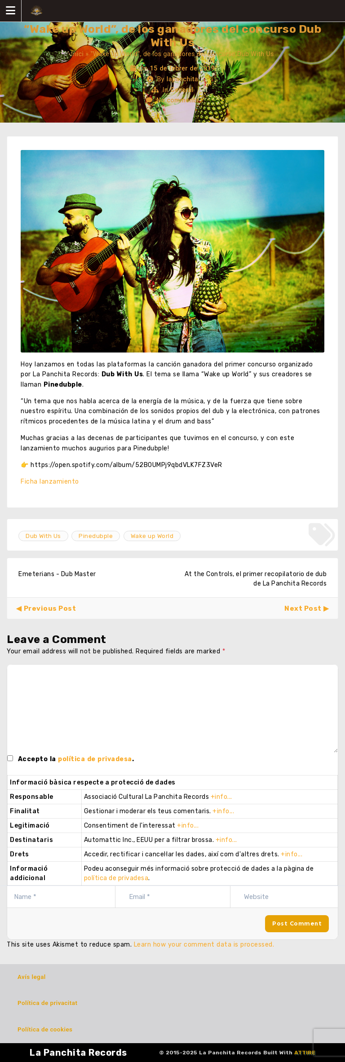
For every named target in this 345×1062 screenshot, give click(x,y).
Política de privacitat (47, 1003)
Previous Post (50, 608)
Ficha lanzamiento (50, 481)
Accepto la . (76, 759)
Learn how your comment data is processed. (204, 944)
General (182, 89)
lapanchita (182, 79)
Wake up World (152, 536)
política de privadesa (95, 759)
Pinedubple (96, 536)
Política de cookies (45, 1029)
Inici (77, 53)
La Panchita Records (78, 1052)
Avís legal (32, 977)
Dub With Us (43, 536)
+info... (221, 797)
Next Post (303, 608)
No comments (177, 100)
